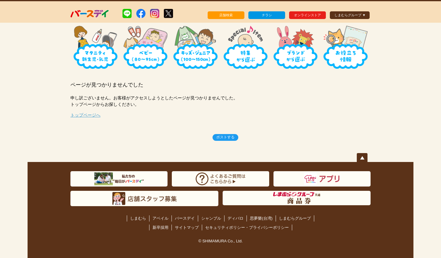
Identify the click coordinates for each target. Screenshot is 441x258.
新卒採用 (160, 227)
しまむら (138, 218)
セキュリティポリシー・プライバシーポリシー (247, 227)
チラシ (267, 15)
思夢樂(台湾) (261, 218)
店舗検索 (226, 15)
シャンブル (211, 218)
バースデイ (185, 218)
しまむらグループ (295, 218)
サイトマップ (187, 227)
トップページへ (85, 115)
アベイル (160, 218)
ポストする (225, 137)
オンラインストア (307, 15)
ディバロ (235, 218)
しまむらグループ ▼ (350, 15)
